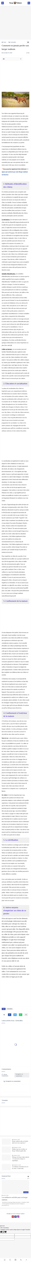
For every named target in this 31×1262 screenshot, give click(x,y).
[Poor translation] (4, 1232)
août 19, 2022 (5, 1195)
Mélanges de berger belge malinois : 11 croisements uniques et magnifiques (20, 1159)
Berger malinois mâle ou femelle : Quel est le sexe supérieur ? (20, 1142)
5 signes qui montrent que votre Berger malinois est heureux (15, 172)
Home (4, 42)
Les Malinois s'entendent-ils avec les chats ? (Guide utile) (20, 1167)
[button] (9, 1014)
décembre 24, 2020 (17, 1147)
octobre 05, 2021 (16, 1155)
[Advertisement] (15, 22)
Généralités (12, 42)
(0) (27, 53)
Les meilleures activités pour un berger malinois (15, 1198)
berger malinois (20, 1214)
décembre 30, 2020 (17, 1165)
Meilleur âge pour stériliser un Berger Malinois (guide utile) (19, 1150)
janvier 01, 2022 (16, 1139)
